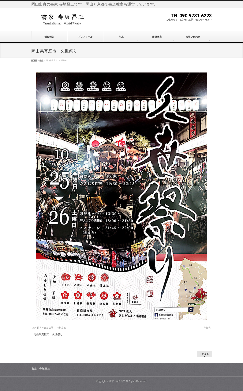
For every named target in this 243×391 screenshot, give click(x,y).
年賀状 (207, 327)
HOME (34, 60)
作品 (41, 60)
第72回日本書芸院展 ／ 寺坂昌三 (49, 327)
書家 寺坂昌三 (117, 381)
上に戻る (204, 354)
